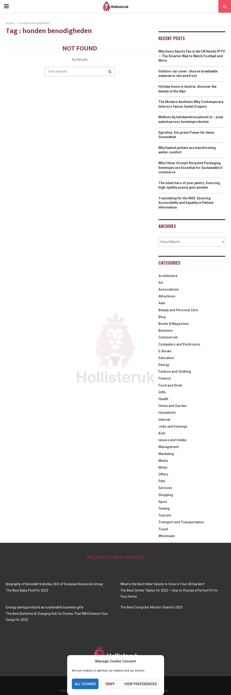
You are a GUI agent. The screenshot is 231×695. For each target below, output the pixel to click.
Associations (168, 289)
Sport (162, 502)
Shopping (165, 495)
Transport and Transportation (181, 522)
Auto (161, 303)
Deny (110, 684)
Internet (164, 420)
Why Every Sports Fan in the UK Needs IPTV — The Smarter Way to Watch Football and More (191, 55)
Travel (163, 529)
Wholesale (166, 536)
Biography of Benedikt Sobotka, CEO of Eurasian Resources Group (54, 584)
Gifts (162, 392)
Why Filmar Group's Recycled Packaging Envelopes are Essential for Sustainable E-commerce (191, 167)
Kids (161, 433)
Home (63, 690)
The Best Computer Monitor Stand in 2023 (151, 607)
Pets (161, 481)
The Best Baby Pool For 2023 (27, 590)
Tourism (164, 515)
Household (167, 412)
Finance (164, 378)
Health (163, 399)
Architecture (167, 276)
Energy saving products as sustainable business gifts (45, 607)
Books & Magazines (173, 324)
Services (165, 488)
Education (166, 358)
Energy (163, 365)
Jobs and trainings (172, 426)
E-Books (165, 351)
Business (165, 330)
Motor (163, 467)
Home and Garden (172, 406)
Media (163, 461)
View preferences (140, 684)
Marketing (166, 454)
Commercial (168, 337)
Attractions (166, 296)
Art (160, 283)
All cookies (85, 684)
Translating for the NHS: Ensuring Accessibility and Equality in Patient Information (185, 202)
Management (168, 447)
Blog (162, 317)
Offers (163, 474)
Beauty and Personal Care (178, 310)
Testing (164, 508)
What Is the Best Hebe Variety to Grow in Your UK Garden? (162, 584)
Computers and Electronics (179, 344)
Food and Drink (170, 385)
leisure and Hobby (172, 440)
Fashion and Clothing (174, 371)
